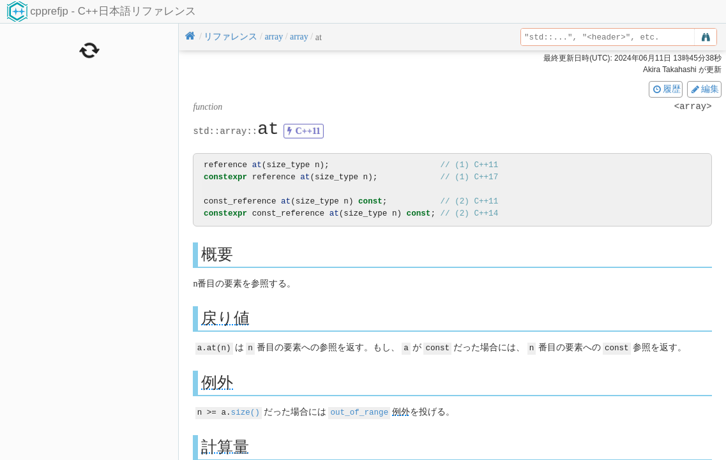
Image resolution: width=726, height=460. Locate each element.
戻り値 (225, 318)
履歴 (666, 89)
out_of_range (359, 411)
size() (245, 411)
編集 (704, 89)
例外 (217, 381)
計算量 (225, 445)
